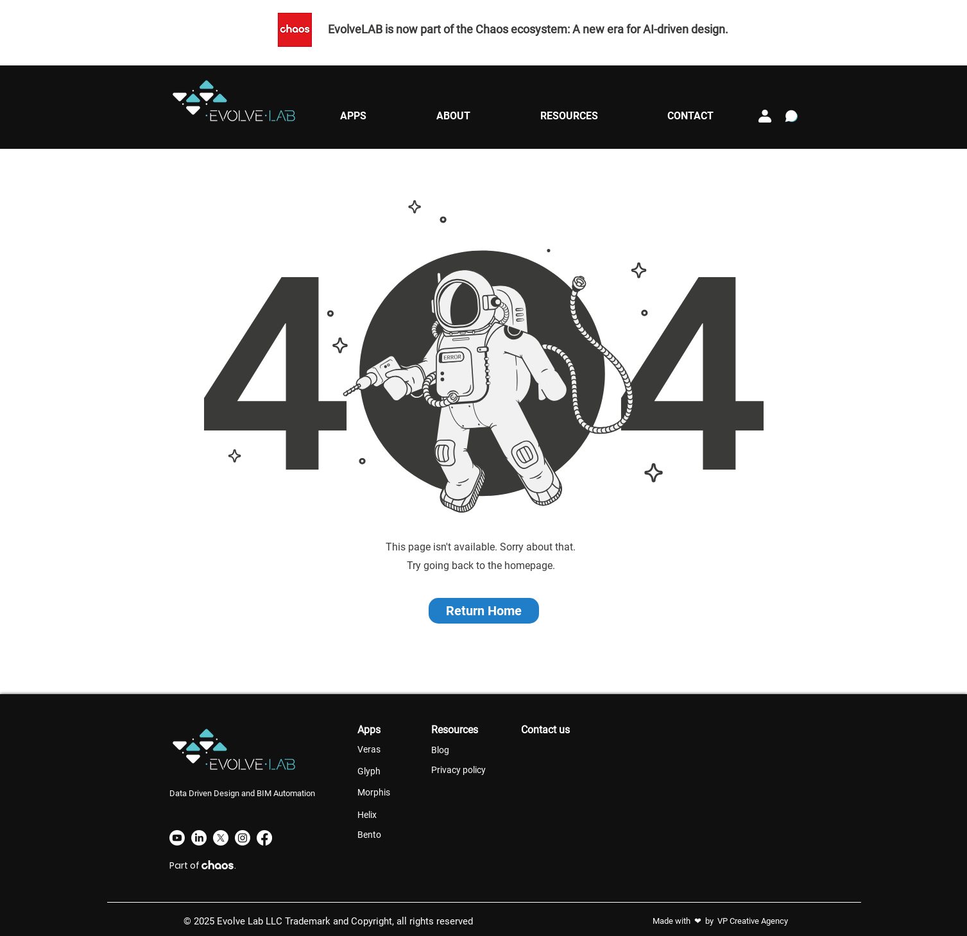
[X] (220, 838)
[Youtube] (177, 838)
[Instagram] (242, 838)
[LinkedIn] (199, 838)
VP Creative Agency (752, 921)
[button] (353, 115)
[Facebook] (264, 838)
